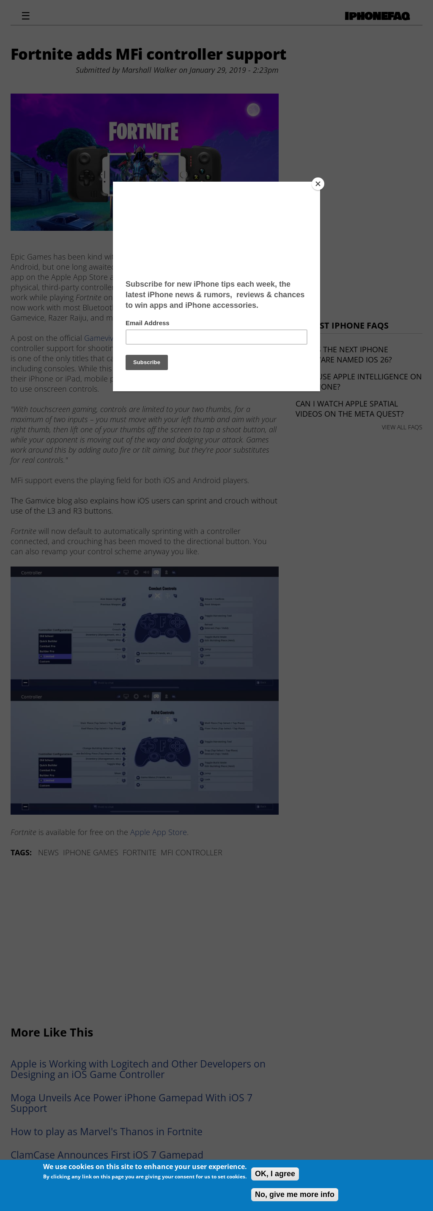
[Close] (318, 183)
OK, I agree (275, 1174)
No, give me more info (294, 1194)
